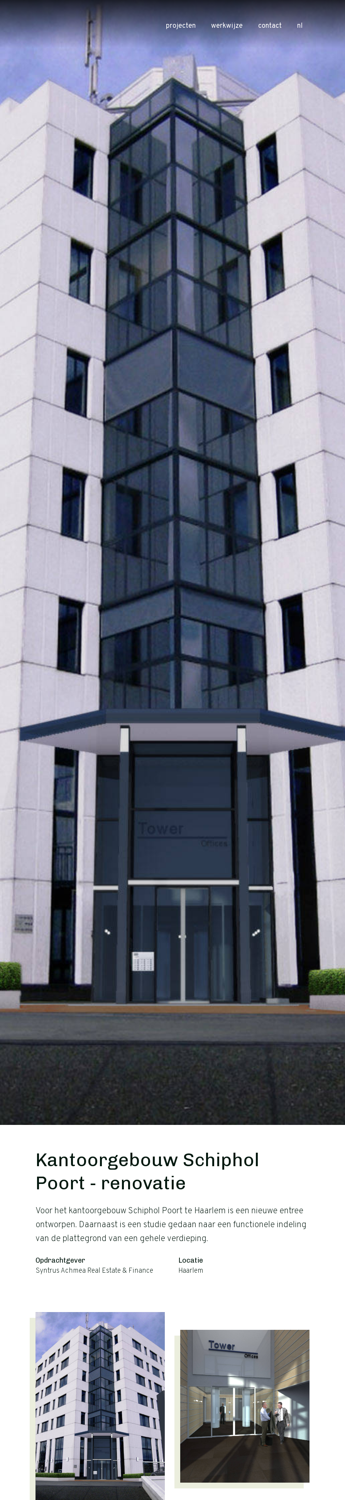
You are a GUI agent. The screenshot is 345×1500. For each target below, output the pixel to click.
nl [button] (302, 26)
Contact (270, 26)
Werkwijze (227, 26)
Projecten (181, 26)
